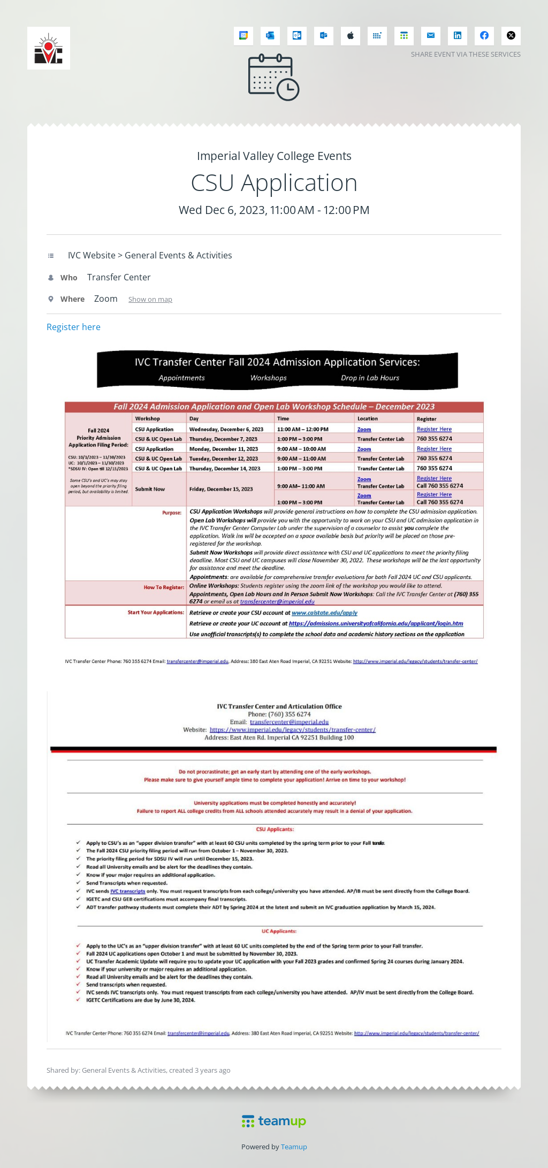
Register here (74, 327)
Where (66, 299)
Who (62, 277)
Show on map (150, 299)
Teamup (294, 1146)
